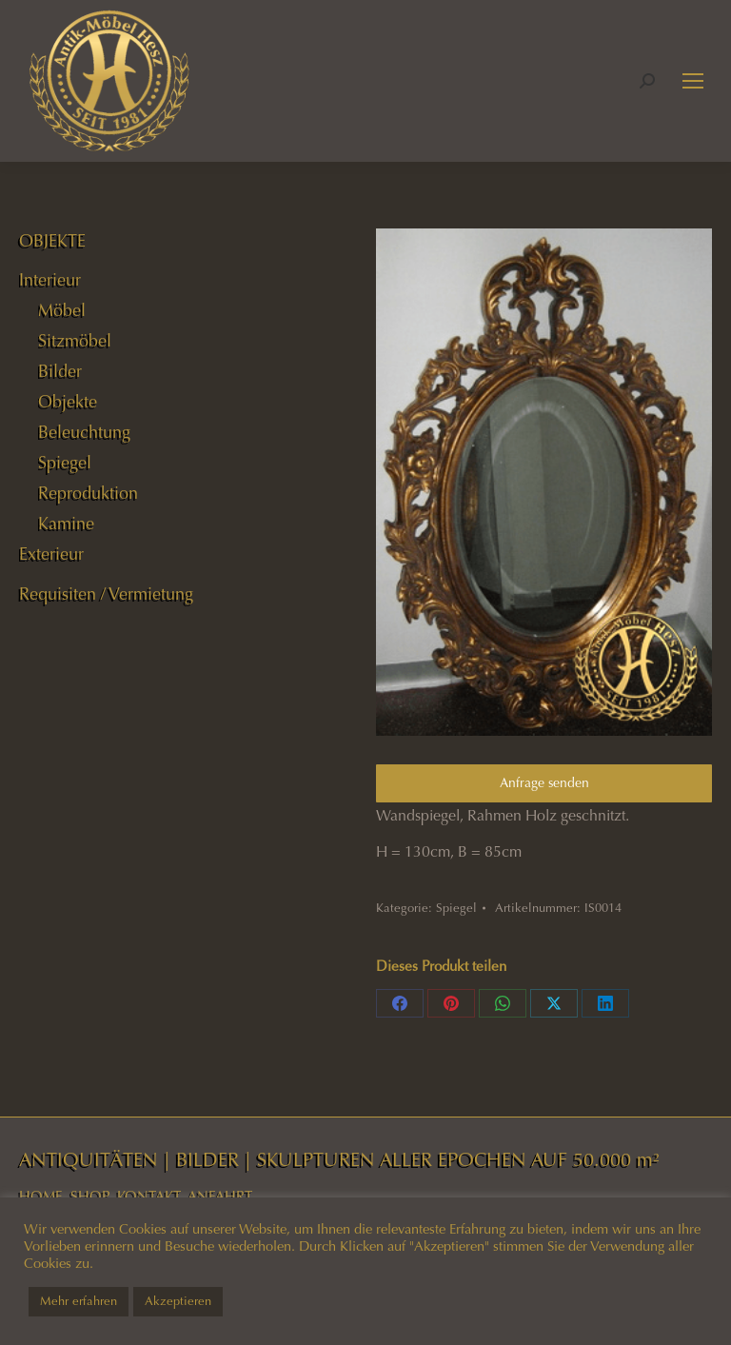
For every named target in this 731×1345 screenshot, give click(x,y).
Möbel (62, 310)
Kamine (66, 523)
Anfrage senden (544, 783)
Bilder (60, 371)
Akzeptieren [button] (178, 1301)
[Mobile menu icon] (693, 81)
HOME (41, 1196)
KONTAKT (149, 1196)
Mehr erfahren (78, 1301)
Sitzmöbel (74, 340)
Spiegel (456, 908)
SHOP (89, 1196)
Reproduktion (88, 493)
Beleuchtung (84, 432)
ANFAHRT (220, 1196)
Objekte (67, 401)
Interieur (50, 279)
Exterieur (51, 554)
